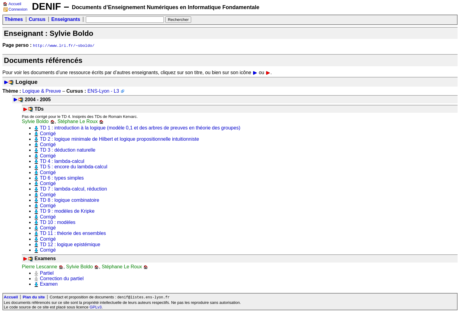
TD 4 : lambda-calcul (62, 161)
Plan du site (34, 297)
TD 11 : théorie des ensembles (73, 233)
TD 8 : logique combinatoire (69, 200)
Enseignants (65, 19)
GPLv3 (96, 307)
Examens (45, 258)
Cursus (37, 19)
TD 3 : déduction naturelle (67, 150)
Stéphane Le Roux (77, 121)
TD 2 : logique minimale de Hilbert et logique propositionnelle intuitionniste (119, 139)
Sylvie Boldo (35, 121)
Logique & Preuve (41, 91)
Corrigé (48, 133)
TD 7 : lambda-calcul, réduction (73, 188)
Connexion (17, 9)
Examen (49, 284)
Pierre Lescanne (39, 266)
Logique (26, 82)
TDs (39, 109)
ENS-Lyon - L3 (103, 91)
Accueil (14, 4)
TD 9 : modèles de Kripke (67, 211)
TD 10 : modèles (57, 222)
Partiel (46, 273)
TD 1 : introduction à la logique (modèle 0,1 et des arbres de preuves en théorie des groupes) (140, 127)
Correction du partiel (61, 278)
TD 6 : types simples (62, 178)
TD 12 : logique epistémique (70, 244)
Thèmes (14, 19)
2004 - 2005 (38, 99)
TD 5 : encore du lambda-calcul (73, 166)
